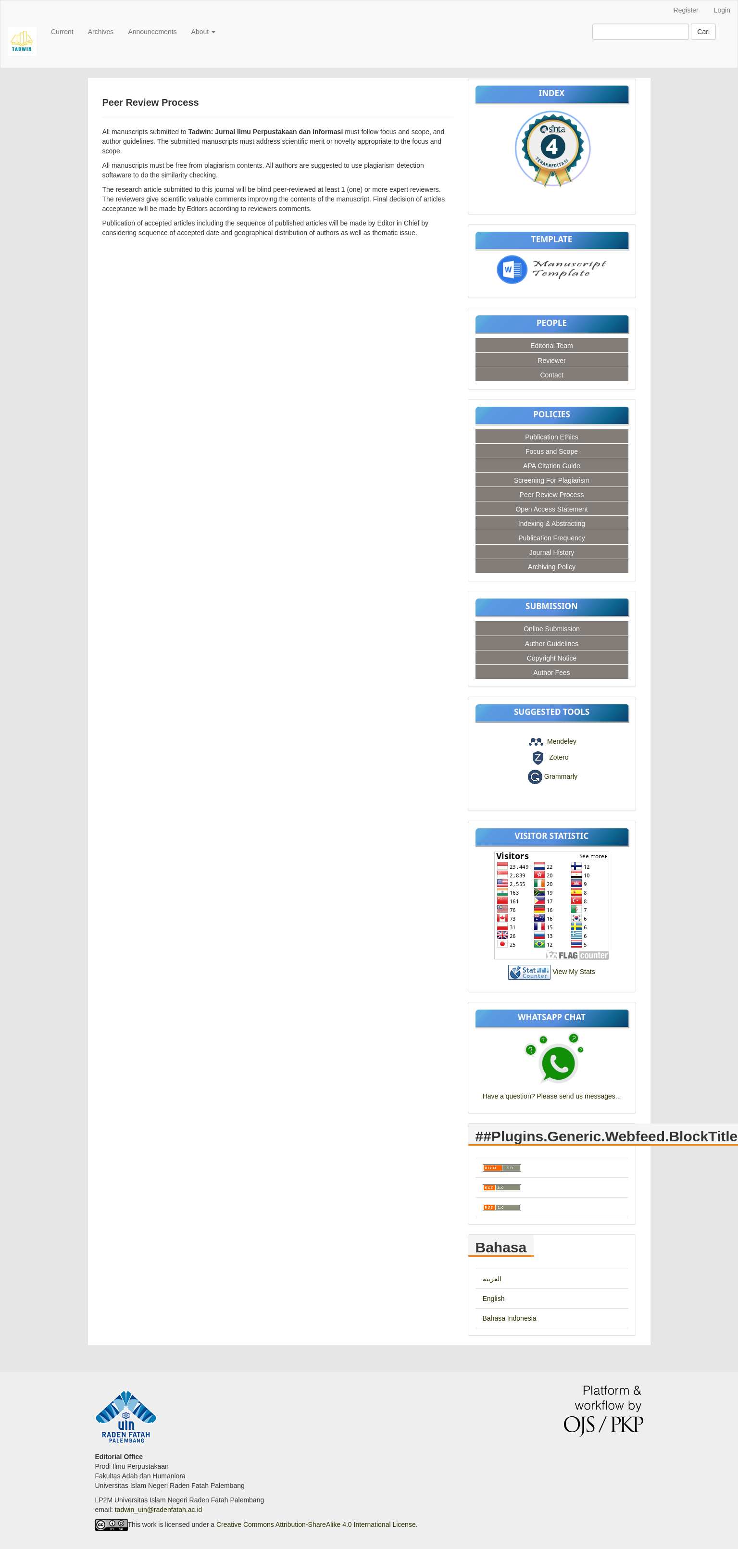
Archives (101, 32)
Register (686, 10)
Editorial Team (551, 346)
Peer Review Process (552, 495)
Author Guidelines (551, 644)
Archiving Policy (551, 567)
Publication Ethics (551, 437)
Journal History (551, 552)
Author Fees (551, 672)
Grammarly (560, 776)
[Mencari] (640, 32)
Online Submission (552, 629)
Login (722, 10)
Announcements (152, 32)
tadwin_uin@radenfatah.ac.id (158, 1509)
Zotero (558, 757)
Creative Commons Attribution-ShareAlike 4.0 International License (316, 1524)
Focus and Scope (551, 451)
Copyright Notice (552, 658)
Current (62, 32)
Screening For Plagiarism (551, 480)
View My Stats (573, 971)
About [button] (203, 32)
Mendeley (561, 741)
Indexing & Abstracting (551, 523)
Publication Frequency (551, 538)
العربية (492, 1279)
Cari (703, 32)
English (494, 1298)
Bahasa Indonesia (510, 1318)
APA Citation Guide (551, 466)
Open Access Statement (551, 509)
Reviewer (551, 360)
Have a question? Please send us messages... (552, 1096)
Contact (551, 375)
